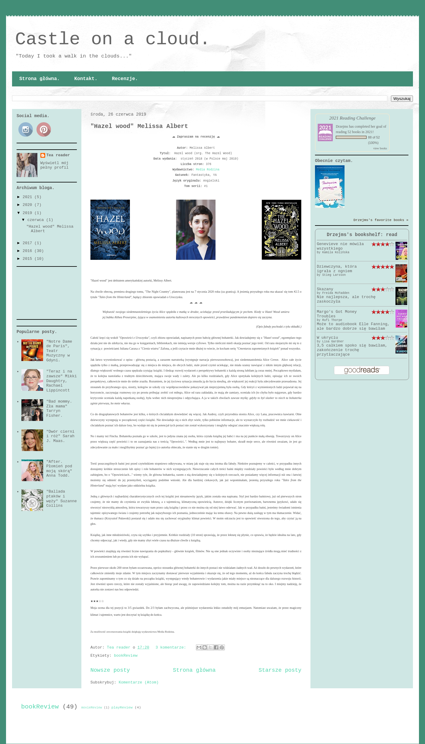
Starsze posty (280, 670)
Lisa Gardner (333, 341)
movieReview (91, 707)
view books (380, 148)
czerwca (36, 220)
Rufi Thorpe (332, 320)
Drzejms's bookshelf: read (362, 235)
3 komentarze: (172, 647)
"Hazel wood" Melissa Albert (139, 126)
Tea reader (58, 155)
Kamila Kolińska (335, 252)
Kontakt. (85, 79)
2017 (28, 243)
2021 (28, 197)
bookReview (125, 655)
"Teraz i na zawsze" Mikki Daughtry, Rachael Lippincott (61, 380)
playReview (122, 707)
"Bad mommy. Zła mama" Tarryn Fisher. (59, 408)
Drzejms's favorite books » (381, 220)
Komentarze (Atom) (139, 682)
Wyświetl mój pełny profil (54, 165)
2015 (28, 259)
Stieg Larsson (334, 275)
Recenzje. (125, 79)
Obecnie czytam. (334, 160)
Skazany (325, 289)
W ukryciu (327, 337)
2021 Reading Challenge (352, 117)
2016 (28, 251)
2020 (28, 205)
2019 (28, 213)
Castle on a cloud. (112, 39)
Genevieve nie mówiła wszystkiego (340, 246)
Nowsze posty (110, 670)
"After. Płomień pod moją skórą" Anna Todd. (59, 468)
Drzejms (342, 126)
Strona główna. (39, 79)
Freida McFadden (335, 293)
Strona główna (194, 670)
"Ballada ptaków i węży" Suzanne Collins (61, 498)
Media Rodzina (207, 169)
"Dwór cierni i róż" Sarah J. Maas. (60, 436)
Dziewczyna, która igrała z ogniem (337, 268)
